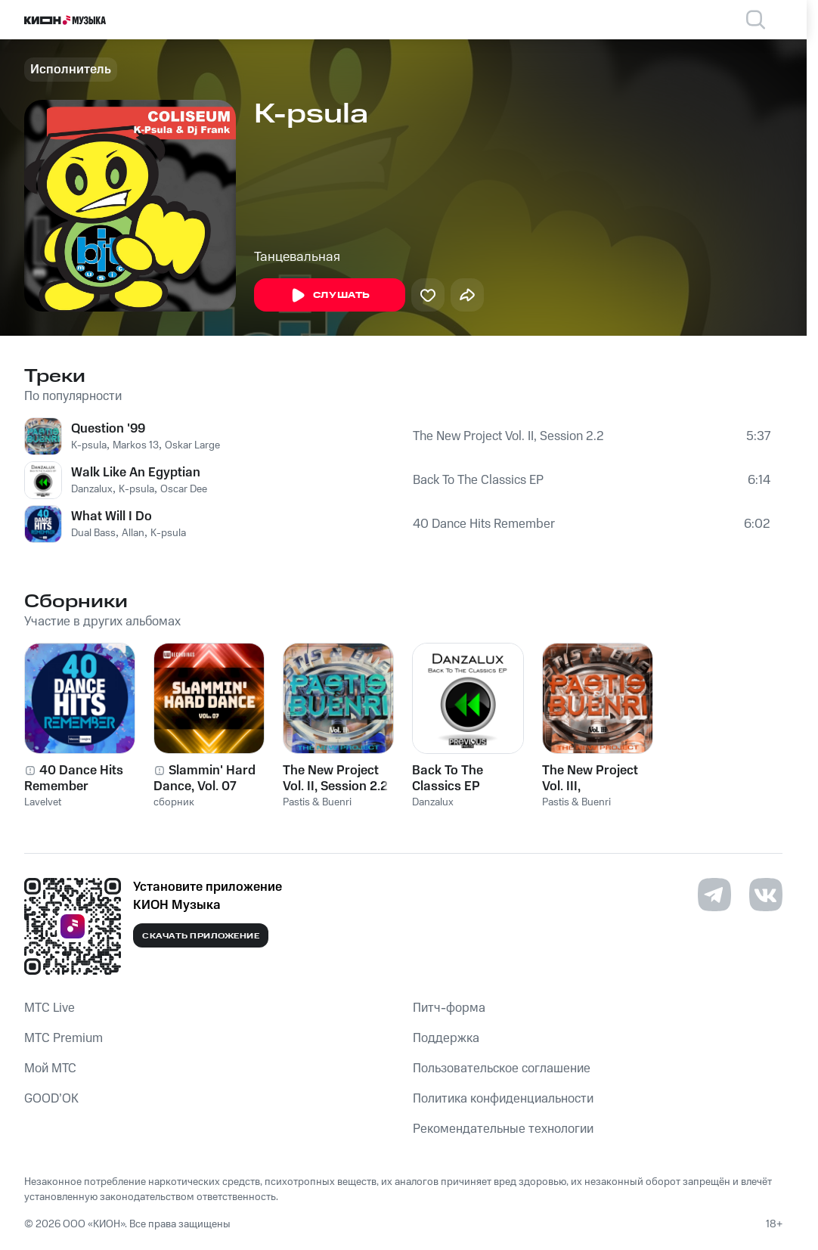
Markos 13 (136, 445)
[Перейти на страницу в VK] (765, 894)
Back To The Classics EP (478, 480)
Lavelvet (42, 802)
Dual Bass (93, 533)
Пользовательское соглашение (501, 1068)
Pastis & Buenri (317, 802)
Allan (133, 533)
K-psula (89, 445)
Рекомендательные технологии (503, 1129)
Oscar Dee (183, 489)
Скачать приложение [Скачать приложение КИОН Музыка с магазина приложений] (200, 936)
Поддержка (446, 1038)
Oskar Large (192, 445)
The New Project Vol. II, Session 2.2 (508, 436)
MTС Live (49, 1008)
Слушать (329, 296)
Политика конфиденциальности (503, 1099)
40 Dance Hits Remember (484, 524)
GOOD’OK (51, 1099)
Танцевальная (297, 257)
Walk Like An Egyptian (135, 473)
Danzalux (92, 489)
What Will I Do (111, 516)
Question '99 (108, 429)
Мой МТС (50, 1068)
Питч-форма (449, 1008)
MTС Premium (63, 1038)
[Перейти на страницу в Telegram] (714, 894)
